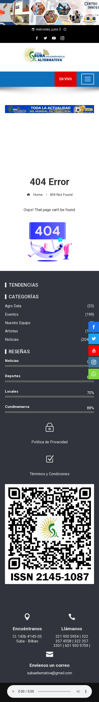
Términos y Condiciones (49, 474)
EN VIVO (65, 79)
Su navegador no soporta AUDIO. (49, 691)
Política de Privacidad (49, 442)
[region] (49, 12)
